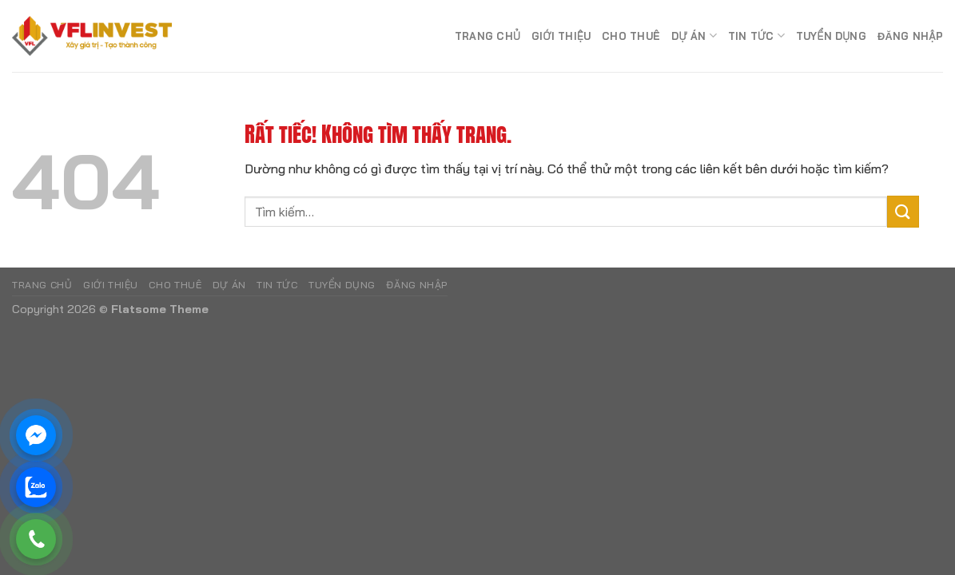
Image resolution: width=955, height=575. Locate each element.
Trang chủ (487, 36)
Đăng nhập (910, 36)
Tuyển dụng (831, 36)
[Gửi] (903, 211)
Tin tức (756, 35)
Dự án (694, 35)
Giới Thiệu (561, 36)
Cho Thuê (631, 36)
